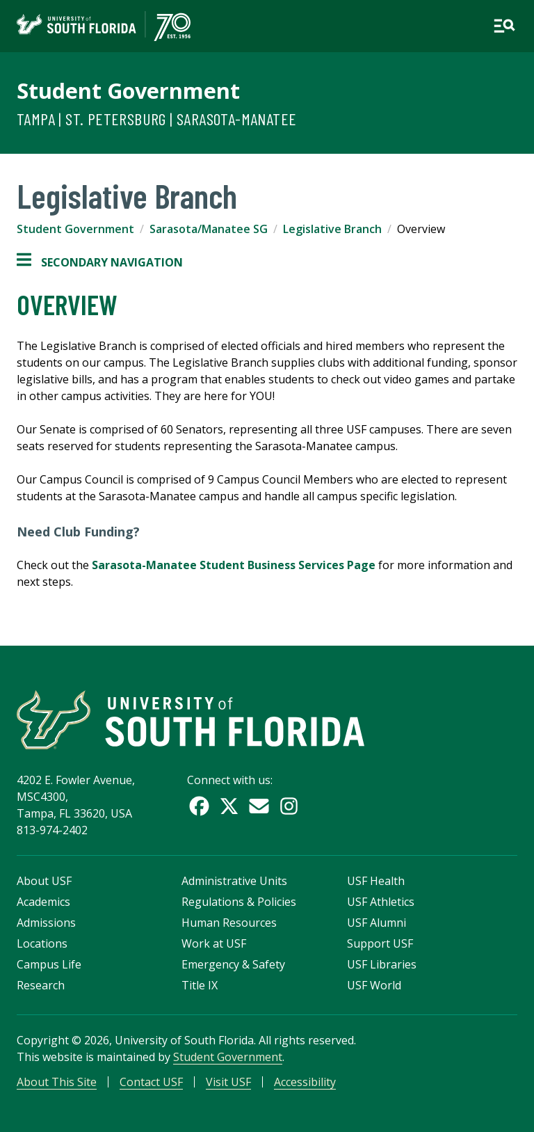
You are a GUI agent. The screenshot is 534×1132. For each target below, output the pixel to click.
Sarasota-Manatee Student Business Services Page (233, 565)
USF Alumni (376, 922)
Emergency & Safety (233, 964)
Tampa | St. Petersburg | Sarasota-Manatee (156, 119)
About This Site (57, 1082)
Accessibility (305, 1082)
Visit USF (228, 1082)
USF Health (376, 880)
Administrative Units (234, 880)
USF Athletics (380, 901)
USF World (374, 985)
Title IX (199, 985)
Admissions (46, 922)
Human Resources (229, 922)
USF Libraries (381, 964)
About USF (44, 880)
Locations (42, 943)
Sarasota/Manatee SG (208, 229)
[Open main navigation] (504, 26)
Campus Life (49, 964)
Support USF (380, 943)
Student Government (128, 90)
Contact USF (151, 1082)
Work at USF (213, 943)
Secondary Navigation (100, 262)
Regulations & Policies (238, 901)
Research (41, 985)
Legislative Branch (332, 229)
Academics (43, 901)
